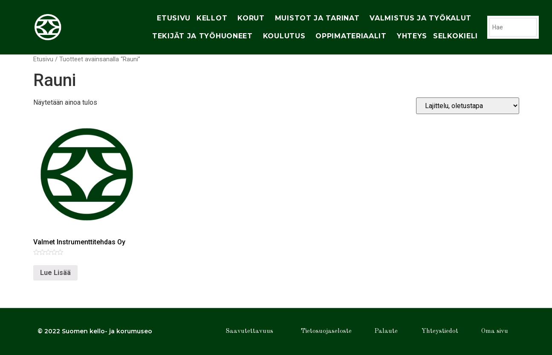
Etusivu (174, 18)
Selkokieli (455, 36)
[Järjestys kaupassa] (467, 105)
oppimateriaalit (353, 36)
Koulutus (286, 36)
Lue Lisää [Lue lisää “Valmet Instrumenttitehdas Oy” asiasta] (55, 273)
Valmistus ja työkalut (423, 18)
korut (253, 18)
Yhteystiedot (440, 331)
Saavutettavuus (249, 331)
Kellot (214, 18)
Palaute (386, 331)
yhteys (412, 36)
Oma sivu (494, 331)
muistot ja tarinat (319, 18)
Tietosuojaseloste (326, 331)
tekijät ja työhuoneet (204, 36)
